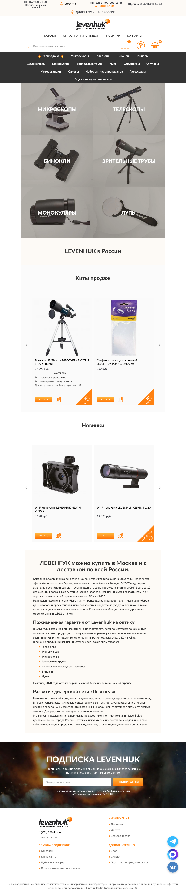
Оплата (115, 830)
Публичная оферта (52, 862)
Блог (114, 851)
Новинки (113, 36)
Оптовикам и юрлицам (81, 36)
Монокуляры (61, 63)
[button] (105, 5)
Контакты (134, 36)
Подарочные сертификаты (93, 79)
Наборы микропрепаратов (104, 71)
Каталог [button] (50, 36)
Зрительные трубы (90, 63)
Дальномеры (36, 63)
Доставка (117, 824)
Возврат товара (120, 836)
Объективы (132, 63)
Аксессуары (138, 71)
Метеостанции (50, 71)
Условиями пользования (87, 794)
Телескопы (102, 56)
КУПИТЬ (43, 399)
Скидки (115, 857)
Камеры (73, 71)
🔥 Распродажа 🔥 (51, 56)
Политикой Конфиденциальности (112, 791)
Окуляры (152, 63)
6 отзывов (60, 373)
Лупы (113, 63)
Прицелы (142, 56)
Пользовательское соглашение (60, 868)
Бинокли (123, 56)
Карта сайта (48, 857)
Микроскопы (80, 56)
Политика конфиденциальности (131, 862)
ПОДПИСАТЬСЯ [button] (128, 782)
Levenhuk (35, 7)
